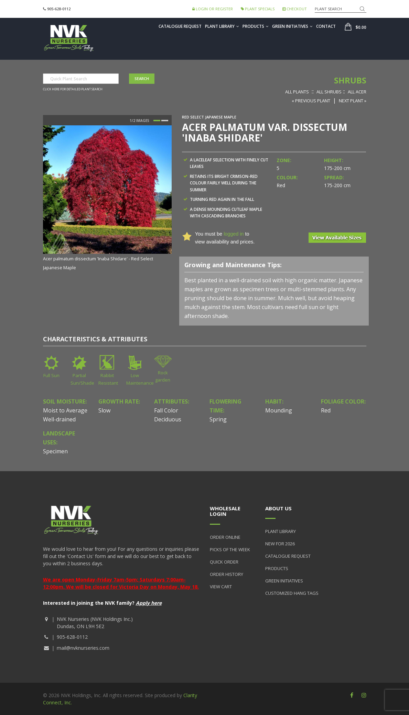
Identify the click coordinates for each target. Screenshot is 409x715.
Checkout (294, 8)
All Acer (357, 92)
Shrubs (350, 80)
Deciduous (167, 419)
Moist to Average (65, 410)
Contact (326, 26)
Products (256, 26)
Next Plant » (352, 101)
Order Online (225, 537)
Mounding (278, 410)
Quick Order (224, 562)
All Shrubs (329, 92)
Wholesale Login (225, 511)
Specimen (55, 451)
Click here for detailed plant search (73, 89)
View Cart (221, 586)
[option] (107, 198)
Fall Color (166, 410)
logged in (234, 234)
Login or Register (212, 8)
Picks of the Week (230, 549)
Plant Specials (258, 8)
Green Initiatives (292, 26)
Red (326, 410)
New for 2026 (280, 544)
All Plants (297, 92)
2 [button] (164, 120)
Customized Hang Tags (292, 593)
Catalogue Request (180, 26)
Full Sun (51, 375)
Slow (104, 410)
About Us (278, 508)
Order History (226, 574)
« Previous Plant (311, 101)
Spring (218, 419)
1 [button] (156, 120)
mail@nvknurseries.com (83, 648)
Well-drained (59, 419)
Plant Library (222, 26)
